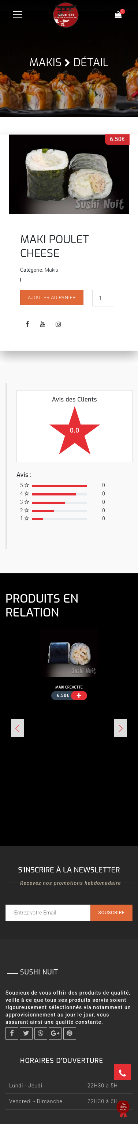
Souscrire (111, 912)
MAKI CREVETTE (69, 687)
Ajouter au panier (52, 297)
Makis (45, 62)
